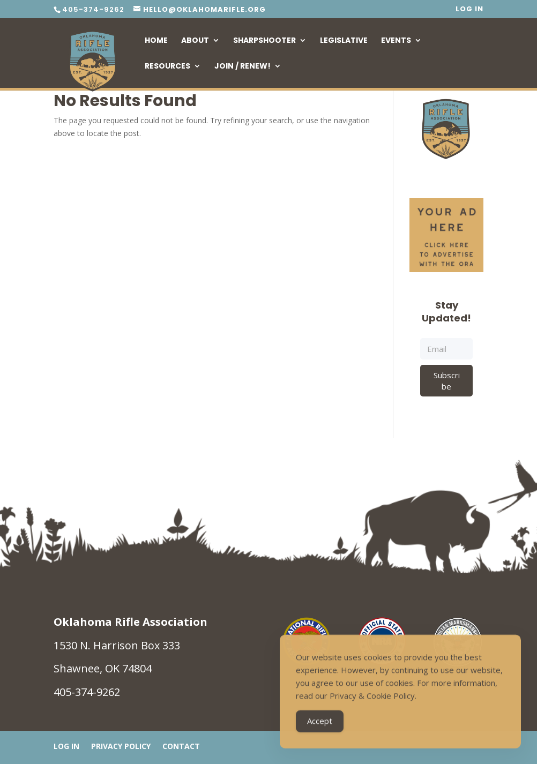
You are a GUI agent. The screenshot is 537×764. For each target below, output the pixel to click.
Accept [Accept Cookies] (319, 723)
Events (396, 41)
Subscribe (447, 380)
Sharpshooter (264, 41)
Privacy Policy (121, 747)
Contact (181, 747)
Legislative (344, 41)
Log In (469, 9)
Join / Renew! (242, 66)
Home (156, 41)
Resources (167, 66)
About (195, 41)
